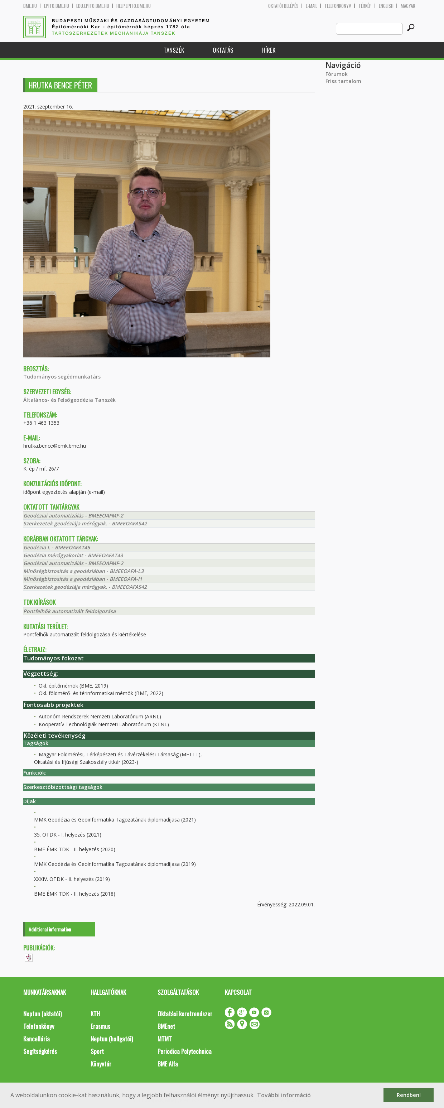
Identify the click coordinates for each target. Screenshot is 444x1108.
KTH (95, 1013)
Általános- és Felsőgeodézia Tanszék (69, 399)
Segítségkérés (40, 1051)
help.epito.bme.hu (133, 6)
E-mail (311, 6)
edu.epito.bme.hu (92, 6)
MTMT (165, 1038)
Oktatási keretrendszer (185, 1013)
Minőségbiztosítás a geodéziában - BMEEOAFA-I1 (82, 578)
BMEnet (166, 1026)
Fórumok (336, 74)
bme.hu (30, 6)
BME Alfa (168, 1063)
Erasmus (100, 1026)
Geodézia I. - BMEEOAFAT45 (56, 547)
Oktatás (223, 49)
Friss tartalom (343, 81)
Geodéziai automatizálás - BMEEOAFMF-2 (73, 515)
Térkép (365, 6)
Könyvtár (101, 1063)
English (386, 6)
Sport (97, 1051)
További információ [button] (284, 1095)
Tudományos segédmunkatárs (62, 376)
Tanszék (174, 49)
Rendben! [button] (409, 1095)
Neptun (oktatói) (42, 1013)
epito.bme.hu (56, 6)
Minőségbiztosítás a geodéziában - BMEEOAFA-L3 (83, 571)
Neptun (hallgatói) (112, 1038)
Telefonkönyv (337, 6)
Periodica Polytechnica (185, 1051)
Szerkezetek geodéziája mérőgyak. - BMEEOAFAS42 (85, 523)
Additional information (50, 929)
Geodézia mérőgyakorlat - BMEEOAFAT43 (73, 555)
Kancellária (36, 1038)
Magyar (408, 6)
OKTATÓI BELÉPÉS (283, 6)
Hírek (268, 49)
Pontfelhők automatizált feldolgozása (69, 611)
